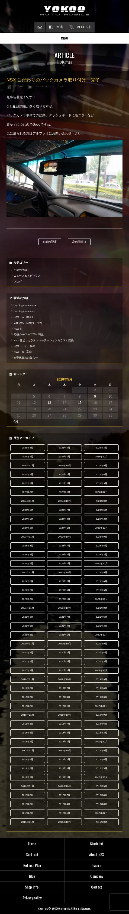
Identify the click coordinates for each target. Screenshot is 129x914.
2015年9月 (101, 822)
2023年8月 (27, 545)
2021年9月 (101, 608)
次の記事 (79, 242)
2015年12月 (101, 813)
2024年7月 (64, 510)
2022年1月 (64, 599)
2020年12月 (101, 634)
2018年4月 (64, 732)
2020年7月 (64, 652)
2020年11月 (27, 643)
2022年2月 (27, 599)
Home (32, 843)
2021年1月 (64, 634)
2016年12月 (101, 777)
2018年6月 (101, 723)
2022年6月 (101, 581)
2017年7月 (64, 759)
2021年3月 (101, 625)
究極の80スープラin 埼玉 (29, 334)
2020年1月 (64, 670)
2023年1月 (64, 563)
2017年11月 (27, 750)
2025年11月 (27, 465)
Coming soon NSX (24, 311)
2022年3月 (101, 590)
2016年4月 (64, 804)
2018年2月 (27, 741)
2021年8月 (27, 616)
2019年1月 (64, 706)
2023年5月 (27, 554)
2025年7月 (64, 474)
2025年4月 (64, 483)
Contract (32, 854)
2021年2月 (27, 634)
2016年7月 (64, 795)
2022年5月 (27, 590)
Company (96, 876)
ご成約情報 (20, 269)
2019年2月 (27, 706)
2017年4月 (64, 768)
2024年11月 (27, 501)
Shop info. (32, 887)
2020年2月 (27, 670)
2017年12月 (101, 741)
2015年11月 (27, 822)
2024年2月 (27, 527)
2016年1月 (64, 813)
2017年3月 (101, 768)
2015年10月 (64, 822)
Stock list (97, 843)
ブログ (60, 86)
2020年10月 (64, 643)
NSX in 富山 (23, 351)
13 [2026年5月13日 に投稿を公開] (49, 403)
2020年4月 (64, 661)
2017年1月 (64, 777)
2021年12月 (101, 599)
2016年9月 (101, 786)
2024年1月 (64, 527)
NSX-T (17, 328)
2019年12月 (101, 670)
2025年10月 (64, 465)
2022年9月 (101, 572)
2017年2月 (27, 777)
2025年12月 (101, 456)
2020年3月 (101, 661)
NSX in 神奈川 (24, 317)
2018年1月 (64, 741)
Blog (32, 876)
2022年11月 (27, 572)
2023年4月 (64, 554)
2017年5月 (27, 768)
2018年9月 (101, 714)
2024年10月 (64, 501)
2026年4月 (64, 447)
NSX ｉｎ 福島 (24, 346)
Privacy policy (32, 897)
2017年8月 (27, 759)
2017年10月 (64, 750)
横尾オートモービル (64, 11)
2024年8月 (27, 510)
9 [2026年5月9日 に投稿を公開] (95, 396)
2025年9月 (101, 465)
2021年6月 (101, 616)
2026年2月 (27, 456)
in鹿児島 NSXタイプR (28, 323)
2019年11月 (27, 679)
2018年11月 (27, 714)
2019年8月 (27, 688)
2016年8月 (27, 795)
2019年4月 (64, 697)
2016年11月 (27, 786)
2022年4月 (64, 590)
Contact (96, 887)
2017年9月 (101, 750)
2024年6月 (101, 510)
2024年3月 (101, 518)
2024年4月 (64, 518)
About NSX (96, 854)
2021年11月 (27, 608)
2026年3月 (101, 447)
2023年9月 (101, 536)
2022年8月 (27, 581)
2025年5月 (27, 483)
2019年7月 (64, 688)
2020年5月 (27, 661)
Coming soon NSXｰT (26, 305)
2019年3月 (101, 697)
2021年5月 (27, 625)
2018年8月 (27, 723)
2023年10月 (64, 536)
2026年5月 (27, 447)
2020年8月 (27, 652)
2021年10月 (64, 608)
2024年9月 (101, 501)
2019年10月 (64, 679)
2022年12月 (101, 563)
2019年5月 (27, 697)
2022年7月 (64, 581)
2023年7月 (64, 545)
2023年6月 (101, 545)
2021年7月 (64, 616)
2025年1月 (64, 492)
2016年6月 (101, 795)
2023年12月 (101, 527)
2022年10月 (64, 572)
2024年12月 (101, 492)
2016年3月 (101, 804)
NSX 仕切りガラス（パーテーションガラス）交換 (44, 340)
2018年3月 (101, 732)
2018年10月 (64, 714)
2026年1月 (64, 456)
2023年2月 (27, 563)
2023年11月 (27, 536)
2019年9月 (101, 679)
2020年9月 (101, 643)
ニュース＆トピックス (44, 86)
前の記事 (50, 242)
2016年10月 (64, 786)
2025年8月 (27, 474)
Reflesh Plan (32, 865)
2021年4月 (64, 625)
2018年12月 (101, 706)
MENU (64, 38)
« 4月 (15, 421)
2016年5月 (27, 804)
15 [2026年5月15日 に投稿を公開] (80, 403)
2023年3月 (101, 554)
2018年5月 (27, 732)
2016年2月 (27, 813)
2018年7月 (64, 723)
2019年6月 (101, 688)
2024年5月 (27, 518)
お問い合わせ (39, 27)
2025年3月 (101, 483)
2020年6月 (101, 652)
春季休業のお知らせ (26, 357)
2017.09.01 (18, 86)
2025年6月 (101, 474)
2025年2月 (27, 492)
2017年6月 (101, 759)
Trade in (96, 865)
